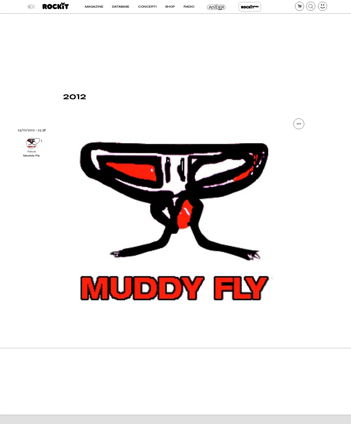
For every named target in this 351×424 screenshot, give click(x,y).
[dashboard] (322, 6)
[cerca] (310, 6)
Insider (216, 6)
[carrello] (299, 6)
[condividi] (298, 123)
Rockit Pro (250, 6)
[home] (56, 6)
